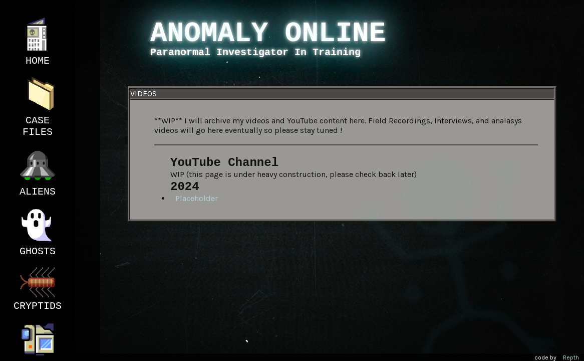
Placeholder (196, 198)
